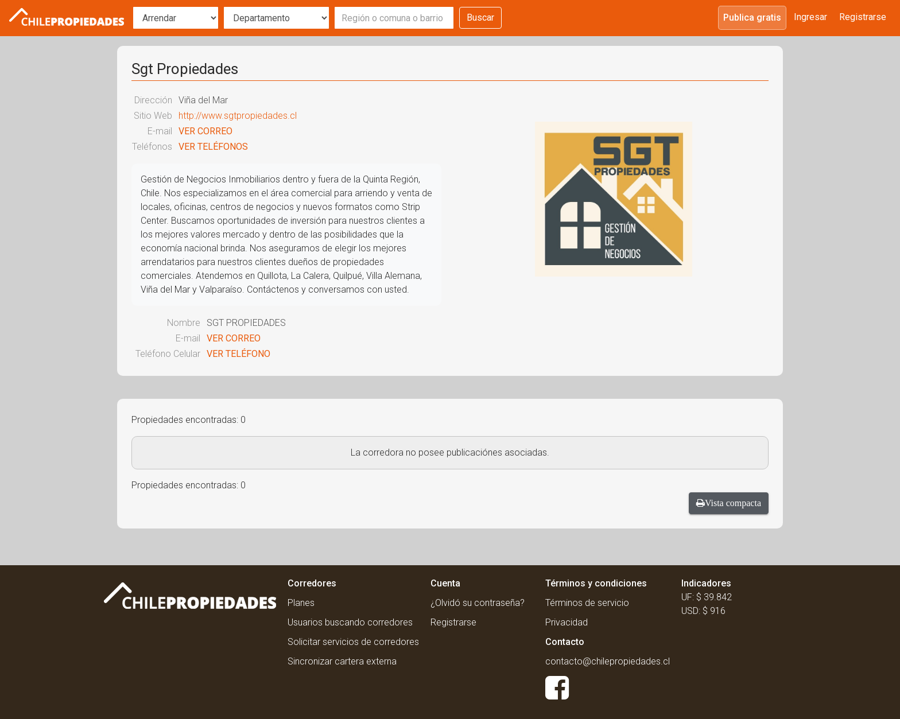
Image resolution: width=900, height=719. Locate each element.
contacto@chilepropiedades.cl (607, 661)
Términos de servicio (587, 602)
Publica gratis (752, 17)
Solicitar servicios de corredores (353, 641)
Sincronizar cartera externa (342, 661)
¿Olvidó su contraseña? (477, 602)
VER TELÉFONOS (213, 146)
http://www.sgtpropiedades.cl (238, 115)
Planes (301, 602)
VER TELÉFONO (238, 353)
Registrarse (862, 16)
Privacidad (566, 622)
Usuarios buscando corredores (350, 622)
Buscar (480, 17)
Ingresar (810, 16)
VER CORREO (205, 131)
